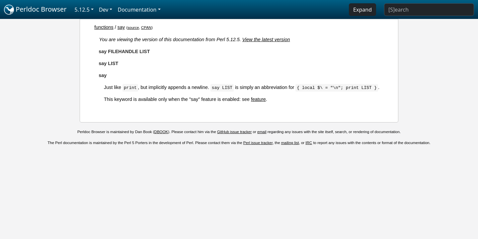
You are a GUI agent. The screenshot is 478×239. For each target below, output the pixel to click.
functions (104, 27)
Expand (362, 9)
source (133, 28)
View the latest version (266, 39)
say (121, 27)
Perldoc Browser (35, 10)
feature (258, 99)
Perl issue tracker (258, 143)
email (262, 132)
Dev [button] (104, 9)
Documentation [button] (137, 9)
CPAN (146, 28)
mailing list (290, 143)
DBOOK (161, 132)
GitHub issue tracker (234, 132)
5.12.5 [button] (82, 9)
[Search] (429, 9)
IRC (308, 143)
